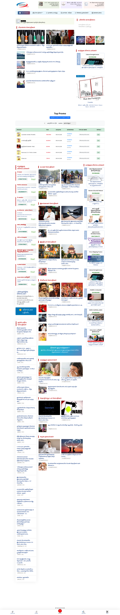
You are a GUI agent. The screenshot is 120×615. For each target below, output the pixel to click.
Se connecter (24, 13)
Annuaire (83, 612)
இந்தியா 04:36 (20, 442)
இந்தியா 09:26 (20, 333)
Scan (107, 612)
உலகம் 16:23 (20, 536)
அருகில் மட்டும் (52, 131)
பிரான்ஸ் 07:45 (20, 393)
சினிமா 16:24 (20, 525)
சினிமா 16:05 (20, 554)
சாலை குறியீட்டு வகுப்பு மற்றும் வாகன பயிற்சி (95, 344)
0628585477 (22, 192)
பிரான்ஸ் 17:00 (20, 472)
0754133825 (96, 254)
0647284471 (95, 236)
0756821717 (22, 204)
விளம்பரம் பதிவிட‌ (26, 311)
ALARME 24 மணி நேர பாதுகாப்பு (95, 203)
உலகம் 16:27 (20, 515)
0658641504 (22, 284)
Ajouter (60, 612)
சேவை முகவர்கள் (81, 13)
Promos (36, 612)
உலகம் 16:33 (20, 505)
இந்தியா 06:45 (20, 411)
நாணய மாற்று (51, 13)
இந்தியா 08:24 (20, 382)
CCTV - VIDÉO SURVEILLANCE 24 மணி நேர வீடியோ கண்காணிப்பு (96, 323)
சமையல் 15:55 (20, 579)
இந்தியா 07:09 (20, 403)
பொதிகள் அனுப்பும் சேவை (95, 264)
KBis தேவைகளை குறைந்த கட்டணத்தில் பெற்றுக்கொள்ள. (95, 184)
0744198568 (22, 232)
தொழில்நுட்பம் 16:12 (21, 546)
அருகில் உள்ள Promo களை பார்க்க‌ (60, 125)
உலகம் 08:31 (20, 372)
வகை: (61, 131)
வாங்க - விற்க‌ (66, 13)
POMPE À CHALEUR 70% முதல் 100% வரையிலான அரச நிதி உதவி (95, 303)
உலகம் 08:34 (20, 362)
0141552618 (92, 57)
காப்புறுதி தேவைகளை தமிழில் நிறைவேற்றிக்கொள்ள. (95, 225)
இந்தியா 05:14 (20, 432)
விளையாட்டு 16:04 (21, 564)
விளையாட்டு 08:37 (21, 354)
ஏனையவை (97, 13)
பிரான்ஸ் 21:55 (20, 452)
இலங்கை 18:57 (20, 462)
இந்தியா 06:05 (20, 421)
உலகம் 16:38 (20, 495)
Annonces (13, 612)
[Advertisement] (60, 594)
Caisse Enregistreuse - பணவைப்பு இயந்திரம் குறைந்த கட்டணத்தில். (92, 67)
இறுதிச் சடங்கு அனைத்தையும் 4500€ (96, 246)
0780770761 (22, 179)
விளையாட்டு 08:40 (21, 343)
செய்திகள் (37, 13)
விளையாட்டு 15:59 (21, 573)
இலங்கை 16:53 (20, 485)
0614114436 (22, 219)
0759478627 (22, 244)
